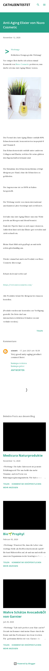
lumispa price (17, 366)
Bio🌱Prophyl (13, 534)
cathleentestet (16, 4)
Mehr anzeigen (10, 487)
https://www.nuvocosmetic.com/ (17, 285)
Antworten (17, 370)
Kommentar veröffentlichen (26, 484)
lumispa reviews (19, 363)
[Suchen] (38, 4)
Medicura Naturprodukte (23, 455)
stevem (14, 350)
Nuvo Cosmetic (22, 64)
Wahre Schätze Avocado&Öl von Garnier (24, 614)
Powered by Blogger (24, 663)
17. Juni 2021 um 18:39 (30, 350)
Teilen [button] (39, 331)
